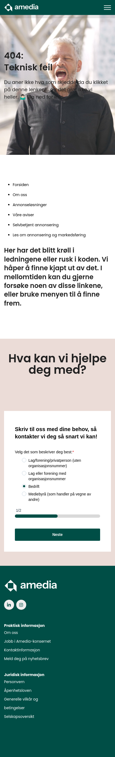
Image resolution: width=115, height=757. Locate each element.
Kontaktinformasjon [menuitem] (22, 650)
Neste (57, 534)
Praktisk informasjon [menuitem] (24, 625)
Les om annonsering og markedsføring (49, 235)
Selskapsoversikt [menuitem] (19, 716)
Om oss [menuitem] (11, 632)
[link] (21, 7)
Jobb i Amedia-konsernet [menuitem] (27, 641)
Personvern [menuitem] (14, 681)
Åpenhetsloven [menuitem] (17, 690)
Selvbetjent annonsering (36, 225)
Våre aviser (23, 215)
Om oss (20, 194)
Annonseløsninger (30, 205)
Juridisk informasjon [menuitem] (24, 674)
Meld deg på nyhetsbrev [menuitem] (26, 658)
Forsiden (21, 184)
